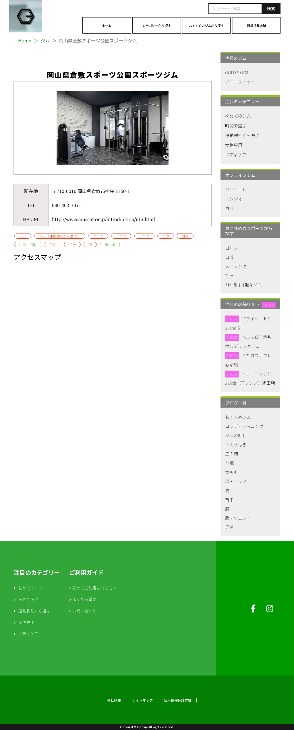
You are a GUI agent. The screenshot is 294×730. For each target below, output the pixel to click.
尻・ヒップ (236, 481)
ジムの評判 (236, 435)
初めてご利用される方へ (94, 588)
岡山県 (110, 244)
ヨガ (165, 235)
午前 (52, 244)
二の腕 (231, 454)
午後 (72, 244)
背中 (229, 500)
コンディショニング (244, 426)
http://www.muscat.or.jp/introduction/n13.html (103, 219)
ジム (45, 40)
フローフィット (240, 82)
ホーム (106, 25)
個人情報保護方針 (178, 700)
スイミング (236, 266)
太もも (231, 472)
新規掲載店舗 (256, 25)
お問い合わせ (84, 611)
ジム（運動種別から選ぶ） (59, 235)
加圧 (229, 275)
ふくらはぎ (236, 444)
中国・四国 (27, 244)
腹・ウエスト (238, 518)
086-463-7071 (66, 205)
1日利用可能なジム (243, 284)
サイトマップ (142, 700)
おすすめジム (238, 417)
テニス (121, 235)
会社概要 (114, 700)
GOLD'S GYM (236, 72)
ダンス (98, 235)
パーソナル (236, 189)
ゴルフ (231, 248)
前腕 (229, 463)
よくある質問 (84, 599)
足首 (229, 527)
